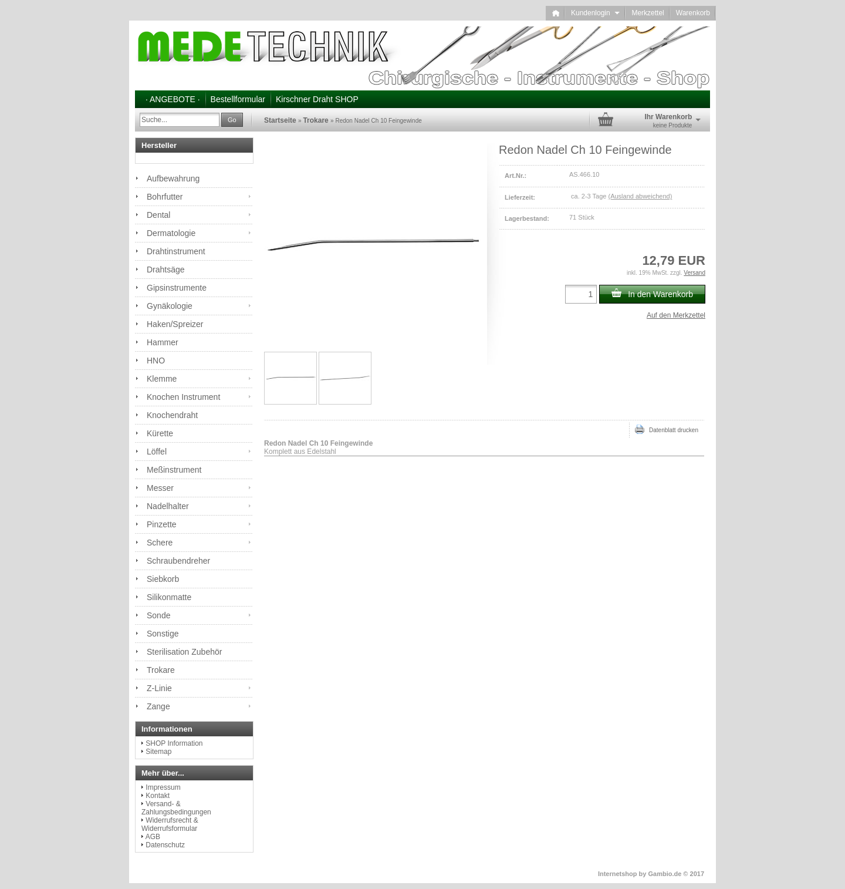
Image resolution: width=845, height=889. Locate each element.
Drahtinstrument (176, 251)
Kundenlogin (595, 13)
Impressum (163, 787)
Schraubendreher (178, 560)
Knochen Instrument (183, 397)
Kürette (160, 433)
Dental (158, 215)
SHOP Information (174, 743)
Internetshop (617, 873)
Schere (160, 542)
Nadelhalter (168, 506)
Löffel (157, 451)
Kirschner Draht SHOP (317, 99)
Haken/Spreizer (175, 324)
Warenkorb (693, 13)
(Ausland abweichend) (640, 196)
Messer (160, 488)
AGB (153, 837)
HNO (156, 360)
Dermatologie (171, 233)
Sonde (158, 615)
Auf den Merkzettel (676, 315)
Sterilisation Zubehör (184, 651)
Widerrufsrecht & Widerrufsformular (169, 824)
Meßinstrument (174, 469)
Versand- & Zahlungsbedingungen (176, 808)
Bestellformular (238, 99)
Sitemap (158, 751)
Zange (158, 706)
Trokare (161, 670)
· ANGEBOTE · (173, 99)
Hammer (162, 342)
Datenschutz (165, 845)
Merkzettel (647, 13)
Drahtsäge (166, 269)
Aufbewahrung (173, 178)
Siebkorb (163, 579)
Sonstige (162, 633)
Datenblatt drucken (666, 429)
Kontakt (158, 796)
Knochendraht (172, 415)
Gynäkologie (169, 306)
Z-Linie (159, 688)
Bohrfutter (164, 196)
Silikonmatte (169, 597)
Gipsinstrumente (177, 287)
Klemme (162, 378)
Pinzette (162, 524)
